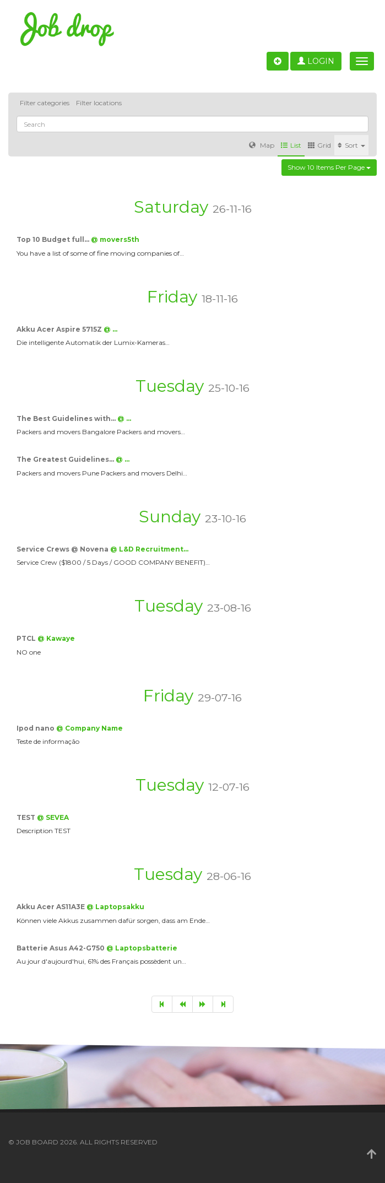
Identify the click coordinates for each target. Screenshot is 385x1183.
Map (261, 145)
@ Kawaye (56, 638)
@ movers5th (115, 239)
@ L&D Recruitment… (149, 549)
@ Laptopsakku (115, 907)
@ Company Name (89, 728)
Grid (319, 145)
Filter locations (99, 103)
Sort (351, 145)
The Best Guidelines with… (67, 418)
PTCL (27, 638)
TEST (27, 817)
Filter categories (44, 103)
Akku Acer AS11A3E (51, 907)
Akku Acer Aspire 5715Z (60, 329)
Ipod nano (36, 728)
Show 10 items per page (329, 167)
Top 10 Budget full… (54, 239)
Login (315, 61)
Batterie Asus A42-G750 (61, 948)
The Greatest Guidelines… (66, 459)
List (291, 145)
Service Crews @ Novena (63, 549)
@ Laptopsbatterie (141, 948)
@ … (110, 329)
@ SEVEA (53, 817)
